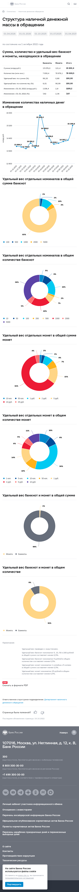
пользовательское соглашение (19, 878)
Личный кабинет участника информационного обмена (32, 804)
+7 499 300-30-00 (13, 774)
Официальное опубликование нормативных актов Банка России (37, 820)
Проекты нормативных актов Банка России (26, 826)
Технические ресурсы (14, 860)
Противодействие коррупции (18, 855)
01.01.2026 (25, 33)
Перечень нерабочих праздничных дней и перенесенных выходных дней (34, 833)
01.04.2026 (9, 33)
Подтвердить (14, 884)
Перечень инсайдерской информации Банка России (31, 815)
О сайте (6, 846)
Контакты (7, 851)
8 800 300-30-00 (12, 765)
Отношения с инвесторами (17, 809)
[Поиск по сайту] (70, 4)
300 (4, 756)
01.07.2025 (55, 33)
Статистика (11, 11)
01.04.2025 (71, 33)
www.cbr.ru (23, 875)
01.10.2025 (40, 33)
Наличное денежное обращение (31, 11)
